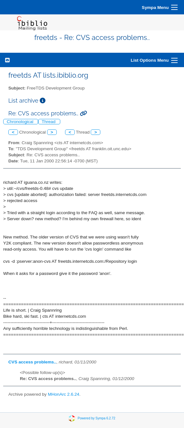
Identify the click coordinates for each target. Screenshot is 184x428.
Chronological (21, 121)
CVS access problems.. (32, 362)
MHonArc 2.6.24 (63, 394)
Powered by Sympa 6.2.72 (96, 418)
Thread (49, 121)
